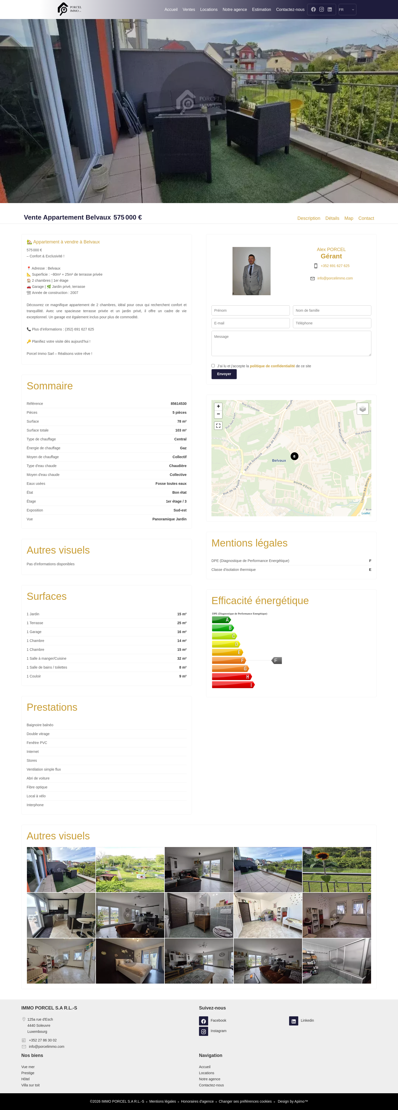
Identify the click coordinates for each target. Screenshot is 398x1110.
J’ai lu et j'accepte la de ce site (264, 366)
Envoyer (224, 374)
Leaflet (366, 513)
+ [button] (218, 407)
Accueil (69, 9)
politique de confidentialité (272, 366)
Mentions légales (162, 1101)
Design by (292, 1101)
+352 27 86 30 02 (43, 1040)
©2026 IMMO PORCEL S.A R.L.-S (117, 1101)
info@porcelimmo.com (335, 278)
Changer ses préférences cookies (245, 1101)
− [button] (218, 414)
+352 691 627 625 (335, 266)
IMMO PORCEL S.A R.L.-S (49, 1007)
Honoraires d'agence (197, 1101)
